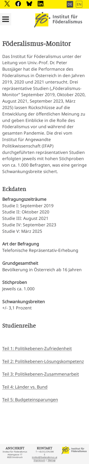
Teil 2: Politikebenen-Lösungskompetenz (43, 361)
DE (70, 4)
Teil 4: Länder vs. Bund (25, 387)
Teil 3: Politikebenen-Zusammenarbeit (40, 374)
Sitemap (52, 460)
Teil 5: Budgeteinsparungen (30, 399)
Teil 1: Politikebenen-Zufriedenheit (37, 348)
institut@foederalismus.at (44, 457)
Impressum (39, 460)
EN (79, 4)
